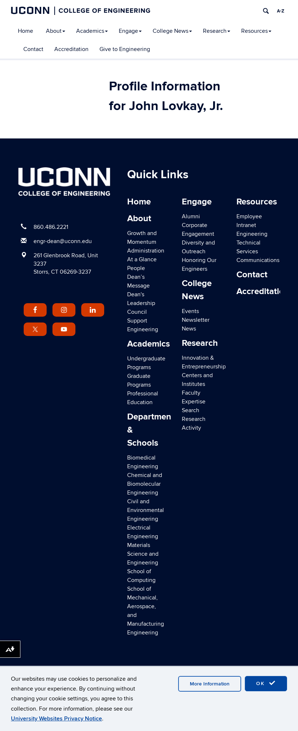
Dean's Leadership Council (141, 303)
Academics (92, 31)
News (189, 328)
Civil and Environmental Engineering (145, 510)
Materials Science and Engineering (142, 554)
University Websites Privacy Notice (56, 718)
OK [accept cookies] (266, 683)
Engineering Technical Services (251, 242)
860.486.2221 (51, 227)
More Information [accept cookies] (210, 684)
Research (216, 31)
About (55, 31)
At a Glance (142, 259)
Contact (33, 49)
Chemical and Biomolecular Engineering (144, 484)
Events (190, 311)
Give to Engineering (124, 49)
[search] (266, 11)
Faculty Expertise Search (193, 401)
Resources (256, 31)
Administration (145, 250)
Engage (130, 31)
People (136, 268)
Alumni (191, 216)
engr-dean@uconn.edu (63, 241)
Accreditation (71, 49)
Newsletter (195, 320)
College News (172, 31)
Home (25, 31)
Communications (257, 260)
